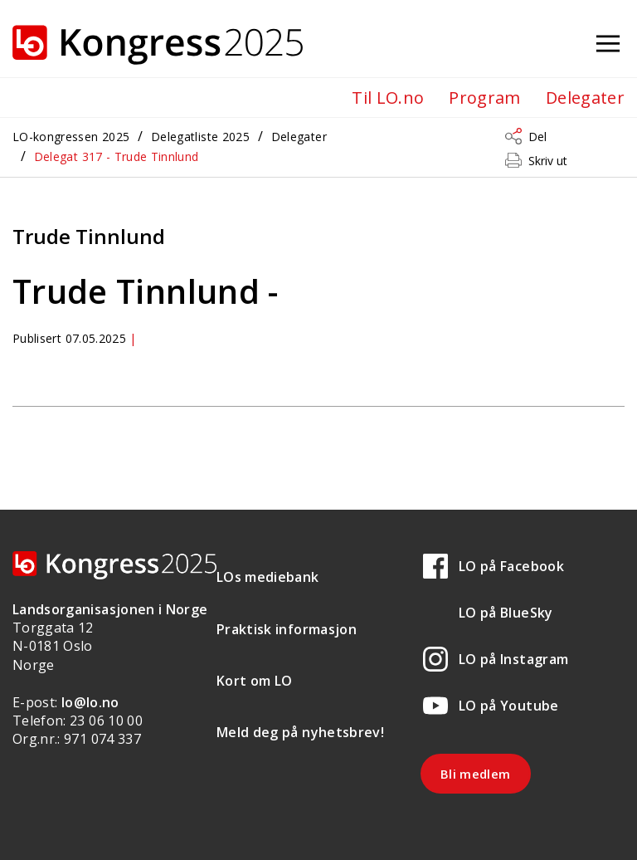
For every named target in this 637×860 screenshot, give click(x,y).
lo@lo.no (90, 702)
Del (537, 136)
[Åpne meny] (608, 44)
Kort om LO (254, 681)
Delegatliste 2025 (200, 136)
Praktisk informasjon (286, 629)
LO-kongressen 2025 (70, 136)
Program (484, 97)
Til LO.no (388, 97)
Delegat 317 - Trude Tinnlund (116, 156)
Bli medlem (475, 773)
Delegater (585, 97)
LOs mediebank (267, 577)
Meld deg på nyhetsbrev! (300, 732)
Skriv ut (547, 161)
